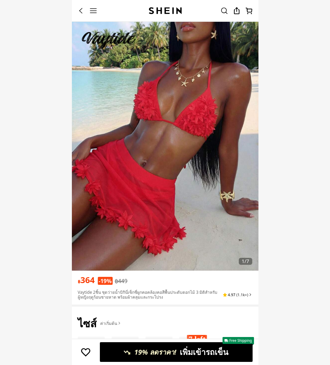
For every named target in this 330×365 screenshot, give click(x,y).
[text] (86, 280)
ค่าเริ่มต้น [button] (110, 323)
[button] (238, 295)
